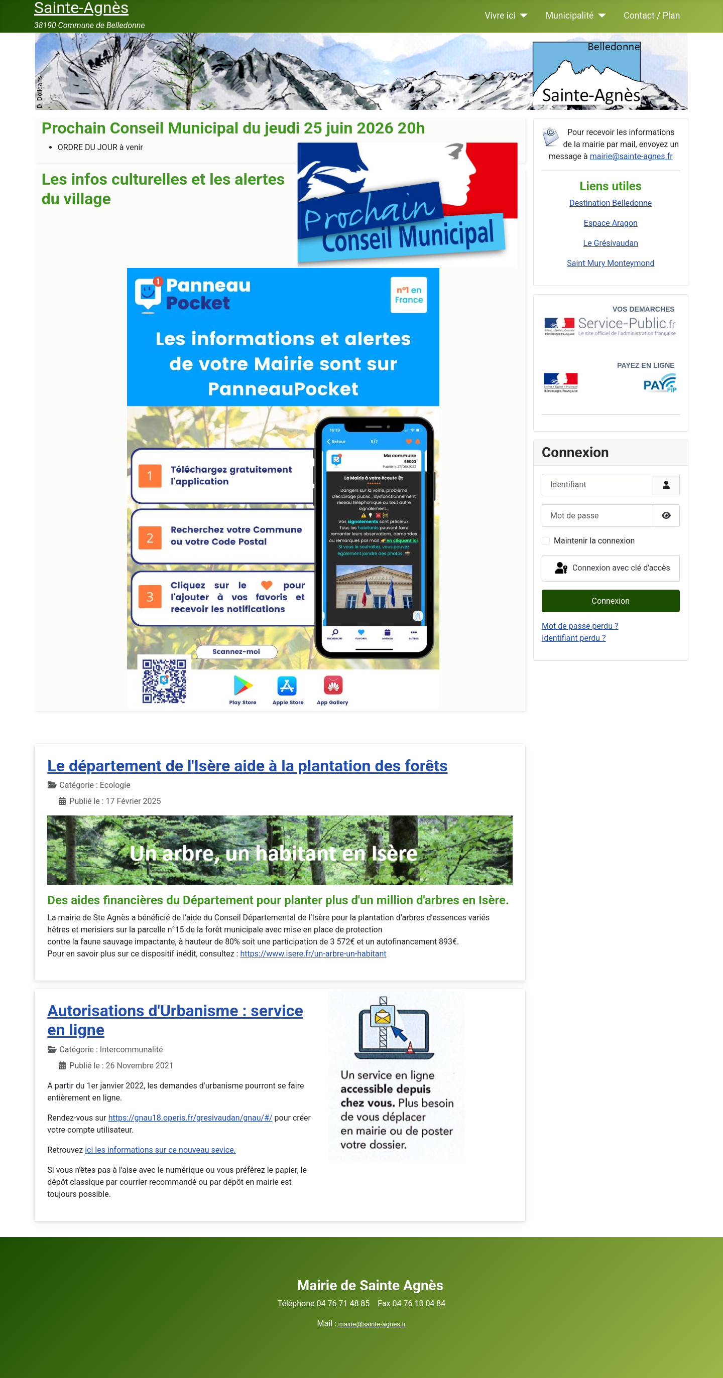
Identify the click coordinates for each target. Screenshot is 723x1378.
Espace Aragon (611, 223)
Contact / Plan (652, 16)
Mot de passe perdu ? (580, 626)
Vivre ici (500, 16)
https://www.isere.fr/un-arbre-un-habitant (313, 953)
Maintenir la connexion (594, 540)
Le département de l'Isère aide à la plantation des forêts (247, 765)
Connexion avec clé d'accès (611, 568)
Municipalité (570, 16)
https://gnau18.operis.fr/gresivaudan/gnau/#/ (190, 1118)
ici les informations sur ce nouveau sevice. (160, 1150)
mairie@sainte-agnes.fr (631, 156)
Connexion (611, 601)
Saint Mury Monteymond (610, 263)
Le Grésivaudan (611, 243)
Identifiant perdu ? (574, 638)
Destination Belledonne (610, 203)
